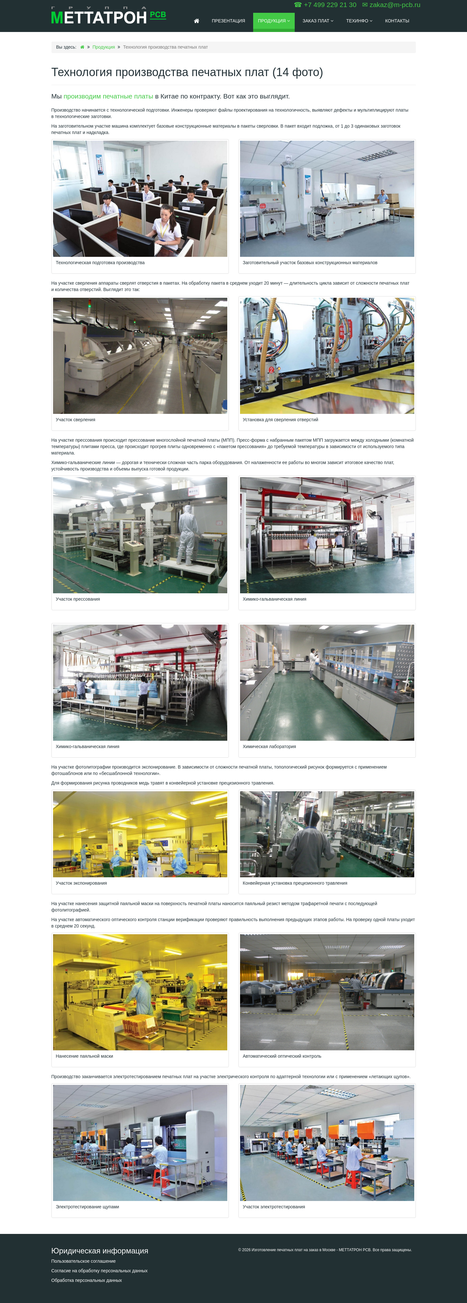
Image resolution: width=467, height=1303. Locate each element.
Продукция (274, 20)
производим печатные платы (108, 96)
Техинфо (359, 20)
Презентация (228, 20)
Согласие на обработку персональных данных (99, 1270)
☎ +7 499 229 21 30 (325, 4)
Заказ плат (318, 20)
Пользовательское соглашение (83, 1261)
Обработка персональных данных (86, 1280)
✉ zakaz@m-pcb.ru (391, 4)
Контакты (397, 20)
